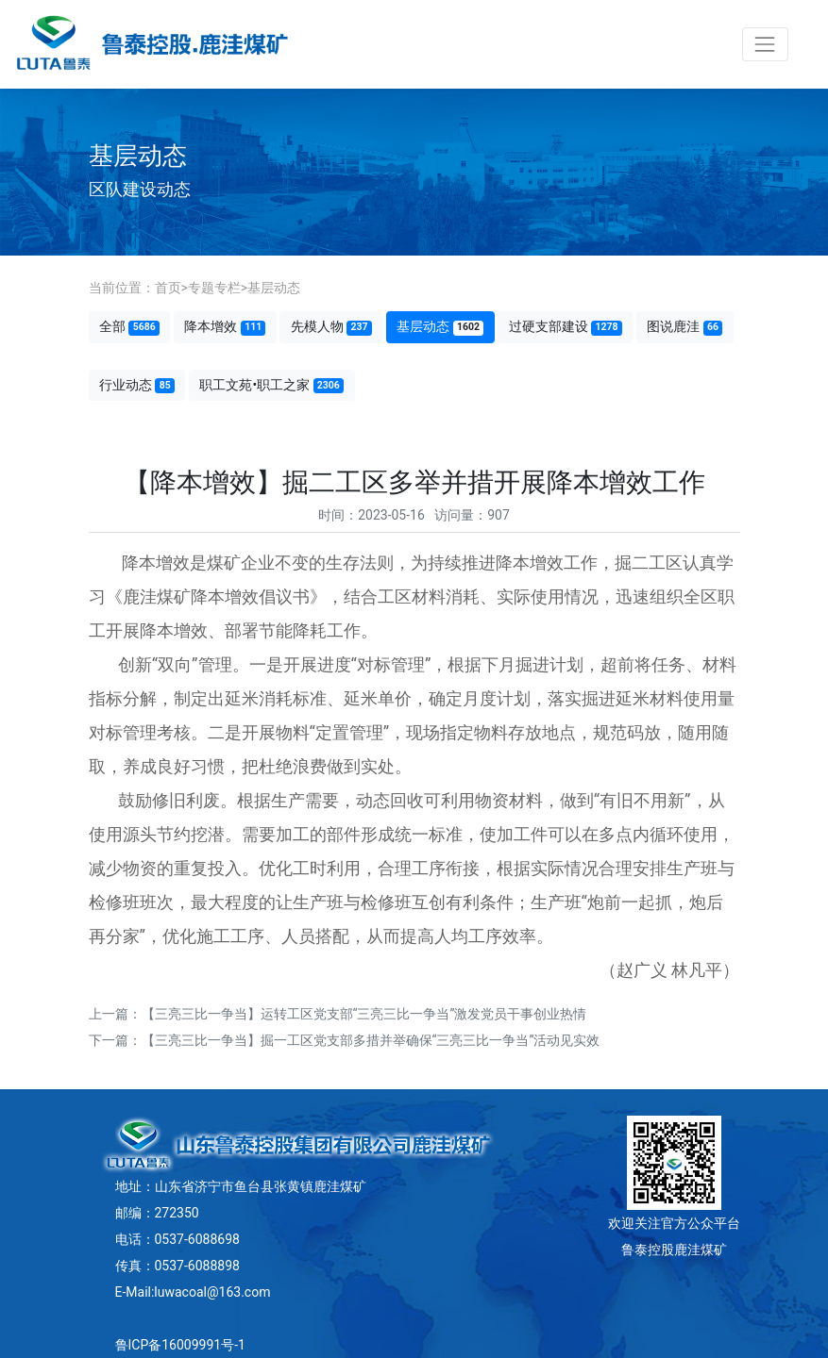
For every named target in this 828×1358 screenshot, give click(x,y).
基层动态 (273, 287)
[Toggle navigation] (765, 43)
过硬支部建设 (565, 327)
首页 (168, 287)
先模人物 (331, 327)
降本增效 (224, 327)
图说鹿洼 (684, 327)
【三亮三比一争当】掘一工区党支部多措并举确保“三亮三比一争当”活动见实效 (371, 1040)
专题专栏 (214, 287)
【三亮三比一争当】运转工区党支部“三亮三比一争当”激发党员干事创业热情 (364, 1013)
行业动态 (137, 385)
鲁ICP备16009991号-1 (180, 1344)
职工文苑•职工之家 (271, 385)
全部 (129, 327)
